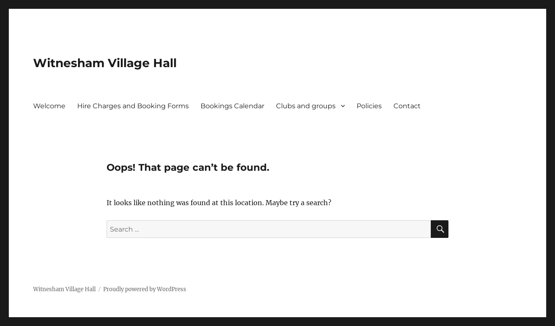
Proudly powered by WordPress (144, 289)
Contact (407, 106)
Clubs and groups (306, 106)
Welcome (49, 106)
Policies (369, 106)
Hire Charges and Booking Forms (133, 106)
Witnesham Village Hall (105, 63)
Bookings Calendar (232, 106)
